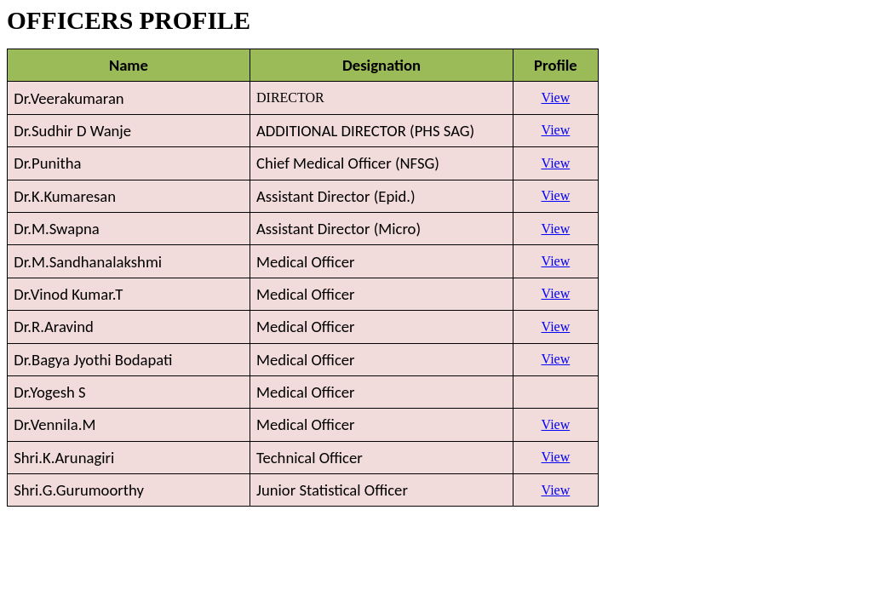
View (556, 97)
